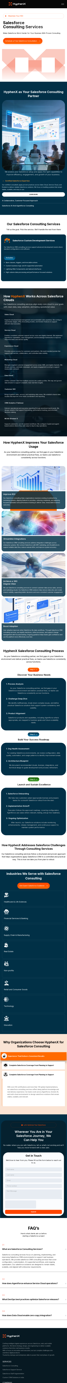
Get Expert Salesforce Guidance (33, 886)
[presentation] (20, 1204)
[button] (33, 670)
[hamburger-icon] (62, 4)
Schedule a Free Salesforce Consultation (22, 41)
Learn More (33, 194)
